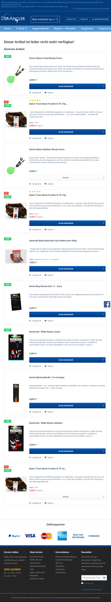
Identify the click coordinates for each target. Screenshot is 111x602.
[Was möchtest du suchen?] (45, 19)
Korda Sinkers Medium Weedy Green (47, 149)
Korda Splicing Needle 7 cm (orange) (46, 377)
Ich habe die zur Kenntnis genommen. (92, 586)
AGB (32, 569)
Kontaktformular (37, 557)
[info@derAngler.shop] (91, 577)
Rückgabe (34, 575)
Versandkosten (49, 598)
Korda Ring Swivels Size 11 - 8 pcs (45, 286)
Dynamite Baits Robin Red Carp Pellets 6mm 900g (53, 240)
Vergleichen (35, 93)
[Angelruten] (87, 29)
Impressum (60, 569)
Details (83, 177)
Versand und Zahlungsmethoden (38, 564)
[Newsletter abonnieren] (104, 577)
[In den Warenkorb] (67, 86)
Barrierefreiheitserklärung (66, 557)
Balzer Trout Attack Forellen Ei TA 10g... (48, 104)
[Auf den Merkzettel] (49, 92)
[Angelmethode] (40, 29)
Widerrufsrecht (36, 560)
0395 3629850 (12, 569)
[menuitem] (45, 20)
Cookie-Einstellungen (64, 560)
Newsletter (60, 566)
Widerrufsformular (37, 572)
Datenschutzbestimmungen (92, 586)
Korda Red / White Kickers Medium (46, 423)
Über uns (59, 563)
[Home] (7, 29)
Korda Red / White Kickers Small (44, 332)
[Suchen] (57, 19)
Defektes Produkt (37, 579)
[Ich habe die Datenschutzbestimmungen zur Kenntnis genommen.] (82, 583)
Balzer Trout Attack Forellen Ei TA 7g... (47, 468)
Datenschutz (61, 572)
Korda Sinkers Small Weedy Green (45, 58)
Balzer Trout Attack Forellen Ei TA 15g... (48, 195)
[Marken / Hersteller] (64, 29)
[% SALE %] (22, 29)
